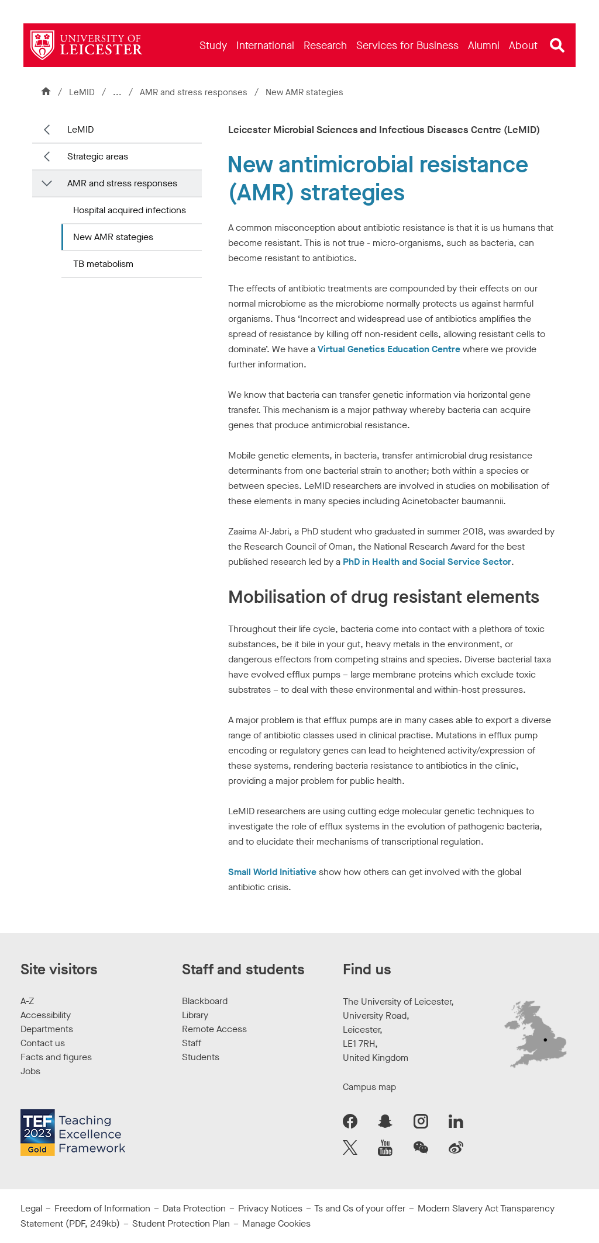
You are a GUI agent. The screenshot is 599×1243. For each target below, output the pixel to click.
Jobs (30, 1071)
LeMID (82, 92)
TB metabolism (103, 264)
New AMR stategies (113, 237)
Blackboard (205, 1001)
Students (200, 1057)
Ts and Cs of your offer (359, 1208)
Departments (46, 1029)
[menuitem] (213, 45)
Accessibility (45, 1015)
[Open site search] (557, 45)
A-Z (27, 1001)
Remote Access (214, 1029)
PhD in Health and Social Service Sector (427, 561)
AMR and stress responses (195, 92)
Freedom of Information (102, 1208)
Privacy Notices (270, 1208)
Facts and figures (56, 1057)
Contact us (42, 1043)
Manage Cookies (276, 1223)
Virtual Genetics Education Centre (389, 349)
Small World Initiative (272, 872)
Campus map (369, 1087)
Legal (31, 1208)
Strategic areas (97, 156)
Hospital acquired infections (129, 210)
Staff (191, 1043)
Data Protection (194, 1208)
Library (195, 1015)
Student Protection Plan (181, 1223)
